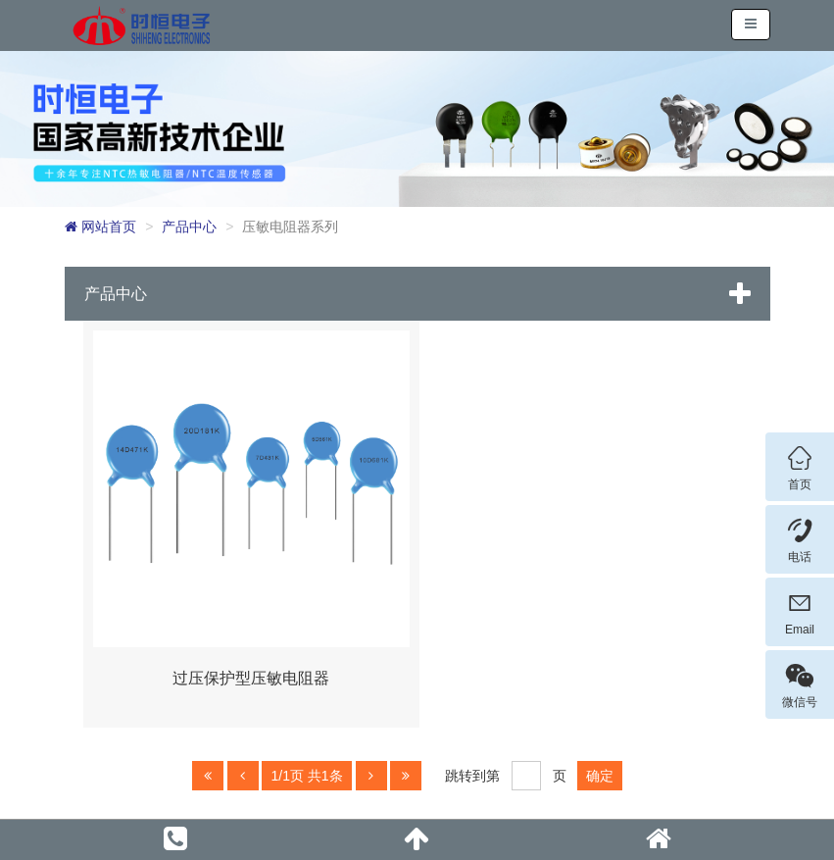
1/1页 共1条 (306, 776)
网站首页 (101, 226)
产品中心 (189, 226)
